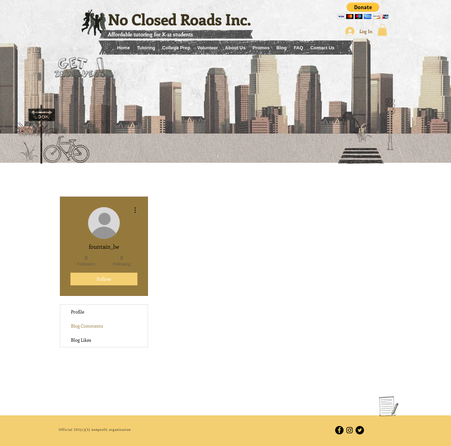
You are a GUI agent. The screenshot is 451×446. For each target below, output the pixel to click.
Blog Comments (87, 326)
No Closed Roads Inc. (179, 19)
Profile (77, 312)
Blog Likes (81, 340)
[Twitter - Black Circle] (360, 430)
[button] (363, 10)
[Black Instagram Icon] (349, 430)
